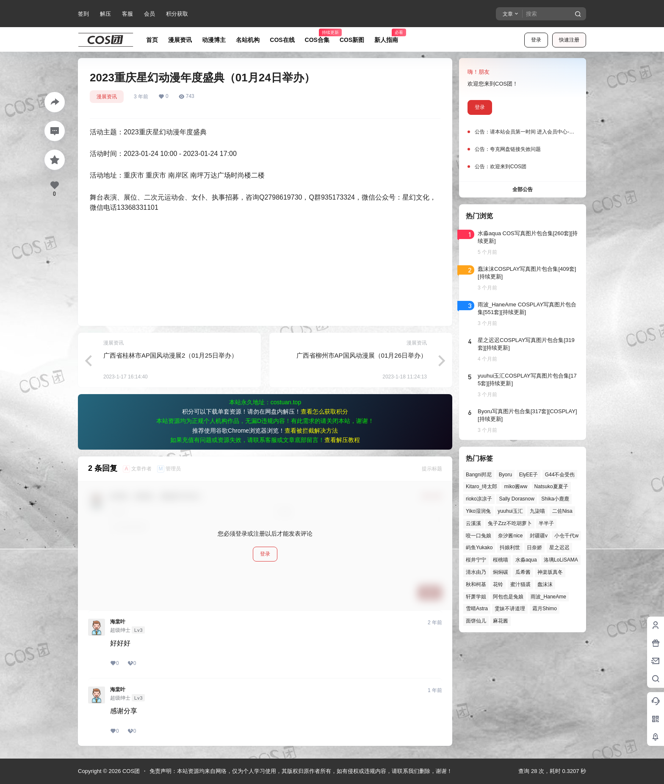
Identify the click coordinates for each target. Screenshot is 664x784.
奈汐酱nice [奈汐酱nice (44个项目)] (510, 536)
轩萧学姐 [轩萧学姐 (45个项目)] (476, 597)
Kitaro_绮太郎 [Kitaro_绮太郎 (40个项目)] (481, 486)
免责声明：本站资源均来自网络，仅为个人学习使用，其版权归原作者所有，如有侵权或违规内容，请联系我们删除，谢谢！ (300, 771)
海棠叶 (117, 621)
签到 (83, 14)
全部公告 (522, 189)
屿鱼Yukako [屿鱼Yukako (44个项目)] (479, 547)
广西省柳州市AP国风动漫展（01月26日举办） (361, 355)
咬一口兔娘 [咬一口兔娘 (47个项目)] (478, 536)
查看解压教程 (342, 439)
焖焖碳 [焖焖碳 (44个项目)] (500, 572)
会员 (149, 14)
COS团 (130, 771)
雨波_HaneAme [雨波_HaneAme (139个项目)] (548, 597)
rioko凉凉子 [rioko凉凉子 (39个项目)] (479, 499)
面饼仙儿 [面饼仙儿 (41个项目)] (476, 621)
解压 (105, 14)
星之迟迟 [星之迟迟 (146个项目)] (559, 547)
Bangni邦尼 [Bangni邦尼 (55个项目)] (479, 475)
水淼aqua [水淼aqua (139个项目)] (526, 560)
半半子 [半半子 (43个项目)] (546, 523)
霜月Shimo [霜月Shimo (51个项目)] (544, 609)
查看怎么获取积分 (324, 411)
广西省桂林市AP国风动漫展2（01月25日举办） (170, 355)
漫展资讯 (107, 97)
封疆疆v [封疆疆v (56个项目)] (539, 536)
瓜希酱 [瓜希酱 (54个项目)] (523, 572)
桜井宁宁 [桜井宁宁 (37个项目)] (476, 560)
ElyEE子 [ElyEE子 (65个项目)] (528, 475)
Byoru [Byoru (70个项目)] (505, 475)
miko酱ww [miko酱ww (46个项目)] (515, 486)
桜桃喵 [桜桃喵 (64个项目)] (500, 560)
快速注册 (569, 40)
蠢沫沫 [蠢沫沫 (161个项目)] (545, 584)
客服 (127, 14)
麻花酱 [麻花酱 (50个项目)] (500, 621)
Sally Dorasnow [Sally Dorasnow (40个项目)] (516, 499)
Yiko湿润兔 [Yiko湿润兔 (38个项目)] (478, 511)
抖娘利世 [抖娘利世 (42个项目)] (510, 547)
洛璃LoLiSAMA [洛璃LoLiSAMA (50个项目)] (561, 560)
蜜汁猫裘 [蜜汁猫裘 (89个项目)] (520, 584)
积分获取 (177, 14)
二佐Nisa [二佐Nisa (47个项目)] (562, 511)
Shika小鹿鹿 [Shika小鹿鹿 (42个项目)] (555, 499)
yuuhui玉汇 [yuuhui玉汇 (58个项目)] (510, 511)
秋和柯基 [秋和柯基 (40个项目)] (476, 584)
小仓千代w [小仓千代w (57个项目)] (566, 536)
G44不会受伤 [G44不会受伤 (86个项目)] (560, 475)
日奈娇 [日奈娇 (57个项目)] (534, 547)
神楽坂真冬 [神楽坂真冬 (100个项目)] (550, 572)
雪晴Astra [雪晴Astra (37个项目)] (477, 609)
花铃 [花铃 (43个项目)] (498, 584)
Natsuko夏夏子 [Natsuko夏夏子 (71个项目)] (551, 486)
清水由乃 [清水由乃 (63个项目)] (476, 572)
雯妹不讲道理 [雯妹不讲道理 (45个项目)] (510, 609)
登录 (536, 40)
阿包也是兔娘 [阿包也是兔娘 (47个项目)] (508, 597)
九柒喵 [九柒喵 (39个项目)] (537, 511)
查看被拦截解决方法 (311, 430)
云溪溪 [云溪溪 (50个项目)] (473, 523)
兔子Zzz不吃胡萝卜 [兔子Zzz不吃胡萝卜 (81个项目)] (509, 523)
